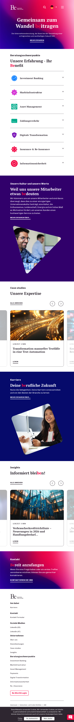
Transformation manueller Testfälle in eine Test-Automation (36, 350)
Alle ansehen (16, 303)
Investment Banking (18, 661)
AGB (45, 705)
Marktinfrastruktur (18, 665)
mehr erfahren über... (20, 218)
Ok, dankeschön (32, 718)
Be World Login (19, 693)
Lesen (15, 362)
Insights (13, 652)
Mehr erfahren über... (20, 397)
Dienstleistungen (17, 644)
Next (61, 304)
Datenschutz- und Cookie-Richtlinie (30, 705)
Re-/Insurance (16, 686)
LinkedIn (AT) (15, 632)
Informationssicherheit (19, 682)
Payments (14, 673)
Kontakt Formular (17, 617)
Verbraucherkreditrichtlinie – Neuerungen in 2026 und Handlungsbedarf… (32, 531)
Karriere (13, 607)
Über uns (13, 640)
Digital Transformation (19, 678)
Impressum (13, 705)
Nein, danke (48, 718)
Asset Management (18, 669)
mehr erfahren (37, 40)
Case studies (15, 648)
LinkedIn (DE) (15, 627)
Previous (52, 304)
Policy (20, 718)
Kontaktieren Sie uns (21, 580)
